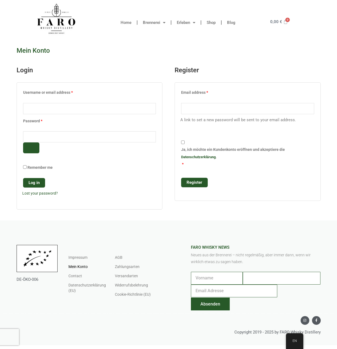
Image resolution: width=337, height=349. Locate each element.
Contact (75, 277)
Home (126, 22)
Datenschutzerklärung (200, 157)
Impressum (78, 258)
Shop (211, 22)
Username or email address (55, 92)
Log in (34, 183)
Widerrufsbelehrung (132, 286)
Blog (231, 22)
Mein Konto (78, 268)
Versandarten (127, 277)
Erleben (186, 22)
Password (40, 121)
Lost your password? (41, 194)
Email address (202, 92)
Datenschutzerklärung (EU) (86, 289)
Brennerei (154, 22)
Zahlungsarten (128, 268)
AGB (119, 258)
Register (194, 182)
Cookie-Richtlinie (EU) (135, 295)
